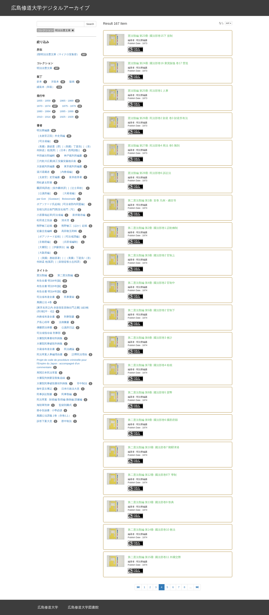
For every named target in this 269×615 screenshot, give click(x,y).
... (190, 587)
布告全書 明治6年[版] (52, 280)
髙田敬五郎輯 (71, 231)
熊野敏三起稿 (47, 225)
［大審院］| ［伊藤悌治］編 (55, 247)
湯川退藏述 (46, 172)
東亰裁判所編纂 (75, 166)
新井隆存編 (81, 215)
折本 (42, 81)
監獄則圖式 (68, 405)
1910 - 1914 (46, 117)
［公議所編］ (47, 193)
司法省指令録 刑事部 (51, 333)
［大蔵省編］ (71, 193)
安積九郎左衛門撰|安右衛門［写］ (59, 209)
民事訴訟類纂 (47, 394)
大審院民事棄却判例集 (52, 338)
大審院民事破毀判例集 (52, 343)
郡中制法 (69, 421)
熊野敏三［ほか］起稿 (76, 225)
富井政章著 (78, 177)
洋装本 (58, 81)
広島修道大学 (48, 607)
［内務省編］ (69, 172)
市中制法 (84, 383)
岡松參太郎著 (47, 182)
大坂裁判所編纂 (48, 166)
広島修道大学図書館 (83, 607)
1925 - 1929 (69, 117)
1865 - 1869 (70, 100)
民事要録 (71, 297)
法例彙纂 (66, 322)
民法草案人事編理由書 (52, 354)
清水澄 (67, 220)
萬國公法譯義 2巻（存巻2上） (56, 415)
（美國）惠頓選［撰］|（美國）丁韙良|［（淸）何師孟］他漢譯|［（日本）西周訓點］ (64, 148)
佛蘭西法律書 (47, 327)
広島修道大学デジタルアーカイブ (50, 8)
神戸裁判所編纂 (75, 155)
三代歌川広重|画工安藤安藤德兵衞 (59, 161)
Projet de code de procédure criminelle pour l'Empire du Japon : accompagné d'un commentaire (62, 363)
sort (228, 23)
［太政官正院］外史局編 (54, 136)
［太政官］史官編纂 (51, 177)
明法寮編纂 (46, 130)
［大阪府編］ (47, 252)
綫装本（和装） (49, 87)
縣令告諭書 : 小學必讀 (52, 410)
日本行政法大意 (73, 388)
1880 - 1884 (46, 111)
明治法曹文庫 (48, 68)
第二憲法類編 (68, 275)
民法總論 (71, 349)
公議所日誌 (70, 327)
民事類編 (69, 394)
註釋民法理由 (82, 354)
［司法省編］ (48, 141)
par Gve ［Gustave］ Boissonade (59, 199)
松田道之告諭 (47, 220)
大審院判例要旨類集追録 (53, 378)
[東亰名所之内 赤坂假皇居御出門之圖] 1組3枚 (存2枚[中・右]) (63, 309)
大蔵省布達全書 (48, 349)
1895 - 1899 (69, 111)
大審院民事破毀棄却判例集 (55, 383)
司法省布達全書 (48, 297)
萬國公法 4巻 (47, 302)
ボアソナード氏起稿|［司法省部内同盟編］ (64, 204)
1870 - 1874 (47, 106)
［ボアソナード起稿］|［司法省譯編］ (61, 236)
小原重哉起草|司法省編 (52, 215)
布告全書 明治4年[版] (52, 291)
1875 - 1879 (72, 106)
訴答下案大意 (47, 421)
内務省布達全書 (48, 316)
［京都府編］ (47, 242)
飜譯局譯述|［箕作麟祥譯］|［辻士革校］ (63, 188)
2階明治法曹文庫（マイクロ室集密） (62, 54)
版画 (74, 81)
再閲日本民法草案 (49, 372)
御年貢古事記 (47, 388)
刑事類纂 (71, 316)
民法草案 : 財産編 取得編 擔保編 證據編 (62, 399)
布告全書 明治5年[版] (52, 286)
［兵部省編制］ (73, 242)
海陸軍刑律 (46, 405)
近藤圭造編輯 (47, 231)
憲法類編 (45, 275)
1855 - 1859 (46, 100)
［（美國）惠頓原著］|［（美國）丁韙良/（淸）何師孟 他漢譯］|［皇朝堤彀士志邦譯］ (64, 259)
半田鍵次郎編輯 (48, 155)
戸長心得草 (46, 322)
